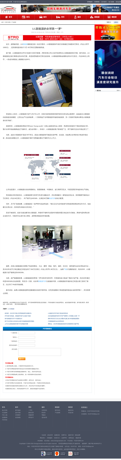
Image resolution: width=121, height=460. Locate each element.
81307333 (74, 448)
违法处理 (44, 419)
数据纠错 (78, 439)
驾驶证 (44, 416)
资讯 (26, 17)
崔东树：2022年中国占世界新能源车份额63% (18, 313)
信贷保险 (17, 419)
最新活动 (70, 411)
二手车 (30, 411)
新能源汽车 (42, 281)
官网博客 (97, 2)
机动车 (44, 414)
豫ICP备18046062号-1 (95, 445)
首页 (8, 17)
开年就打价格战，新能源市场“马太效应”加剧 (18, 316)
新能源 (94, 17)
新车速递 (17, 411)
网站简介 (42, 439)
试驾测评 (17, 416)
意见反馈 (118, 2)
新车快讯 (57, 411)
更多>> (118, 90)
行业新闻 (4, 414)
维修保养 (31, 416)
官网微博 (89, 2)
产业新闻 (14, 22)
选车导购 (17, 414)
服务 (77, 17)
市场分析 (70, 414)
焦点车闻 (4, 411)
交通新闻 (4, 419)
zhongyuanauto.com (40, 445)
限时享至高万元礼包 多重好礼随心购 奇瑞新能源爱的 (63, 318)
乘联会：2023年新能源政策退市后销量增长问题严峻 (63, 324)
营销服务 (49, 439)
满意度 (112, 17)
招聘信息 (71, 439)
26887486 (9, 304)
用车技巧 (31, 419)
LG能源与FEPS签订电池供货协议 (58, 313)
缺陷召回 (31, 414)
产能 (65, 269)
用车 (60, 17)
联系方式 (57, 439)
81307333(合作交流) (93, 412)
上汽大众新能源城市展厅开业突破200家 (16, 324)
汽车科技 (4, 421)
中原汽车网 (7, 22)
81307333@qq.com (93, 415)
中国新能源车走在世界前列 (56, 321)
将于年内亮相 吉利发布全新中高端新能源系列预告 (19, 321)
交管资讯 (44, 411)
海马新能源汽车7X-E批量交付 (13, 318)
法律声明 (64, 439)
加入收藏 (111, 2)
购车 (43, 17)
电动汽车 (52, 198)
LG (9, 309)
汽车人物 (4, 416)
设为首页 (104, 2)
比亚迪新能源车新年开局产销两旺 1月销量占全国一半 (64, 316)
